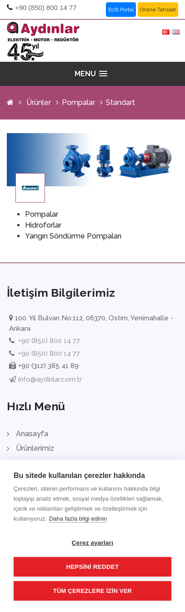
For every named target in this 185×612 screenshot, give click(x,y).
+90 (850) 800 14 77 (46, 7)
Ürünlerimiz (35, 448)
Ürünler (38, 102)
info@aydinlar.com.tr (50, 379)
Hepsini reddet (92, 566)
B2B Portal (121, 9)
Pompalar (78, 102)
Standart (120, 102)
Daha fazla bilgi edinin (78, 518)
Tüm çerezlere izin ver (92, 590)
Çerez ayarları (92, 542)
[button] (92, 73)
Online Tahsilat (158, 9)
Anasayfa (32, 433)
